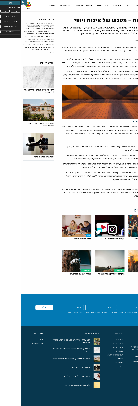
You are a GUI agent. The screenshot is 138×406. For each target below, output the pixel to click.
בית (20, 339)
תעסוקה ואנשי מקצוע (62, 5)
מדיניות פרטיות (15, 343)
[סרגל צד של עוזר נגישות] (2, 2)
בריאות (30, 5)
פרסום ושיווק (44, 5)
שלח (23, 307)
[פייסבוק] (135, 370)
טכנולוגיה (117, 5)
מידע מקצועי (131, 5)
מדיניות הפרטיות (52, 313)
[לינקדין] (130, 370)
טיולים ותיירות (81, 5)
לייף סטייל (95, 5)
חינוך (107, 5)
